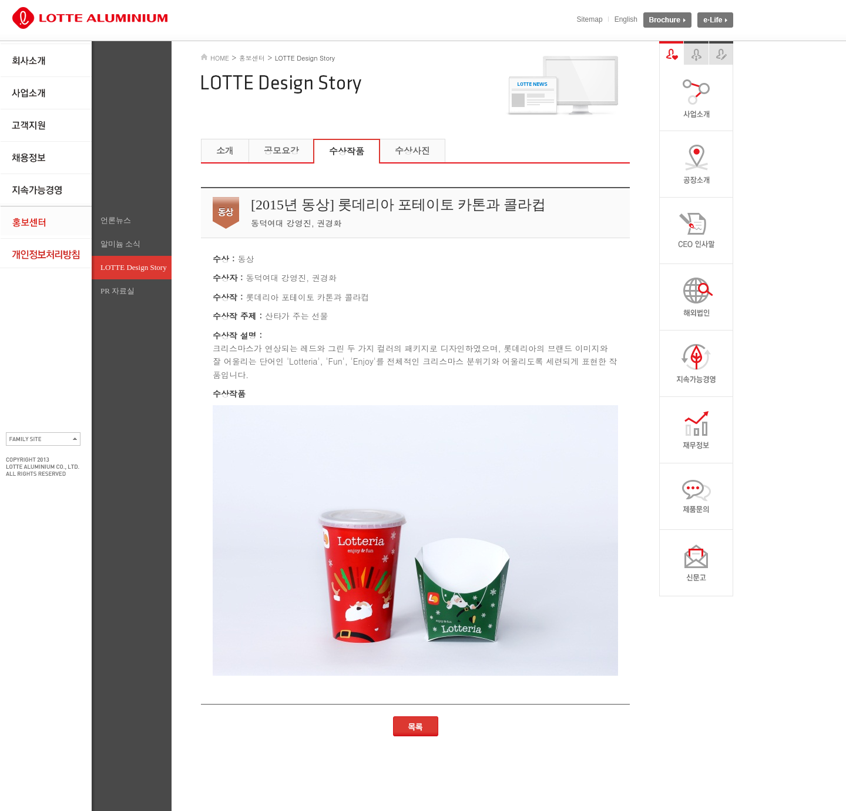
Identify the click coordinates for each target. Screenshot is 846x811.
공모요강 (281, 150)
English (626, 19)
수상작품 (346, 151)
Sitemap (590, 19)
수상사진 (412, 150)
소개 (225, 150)
